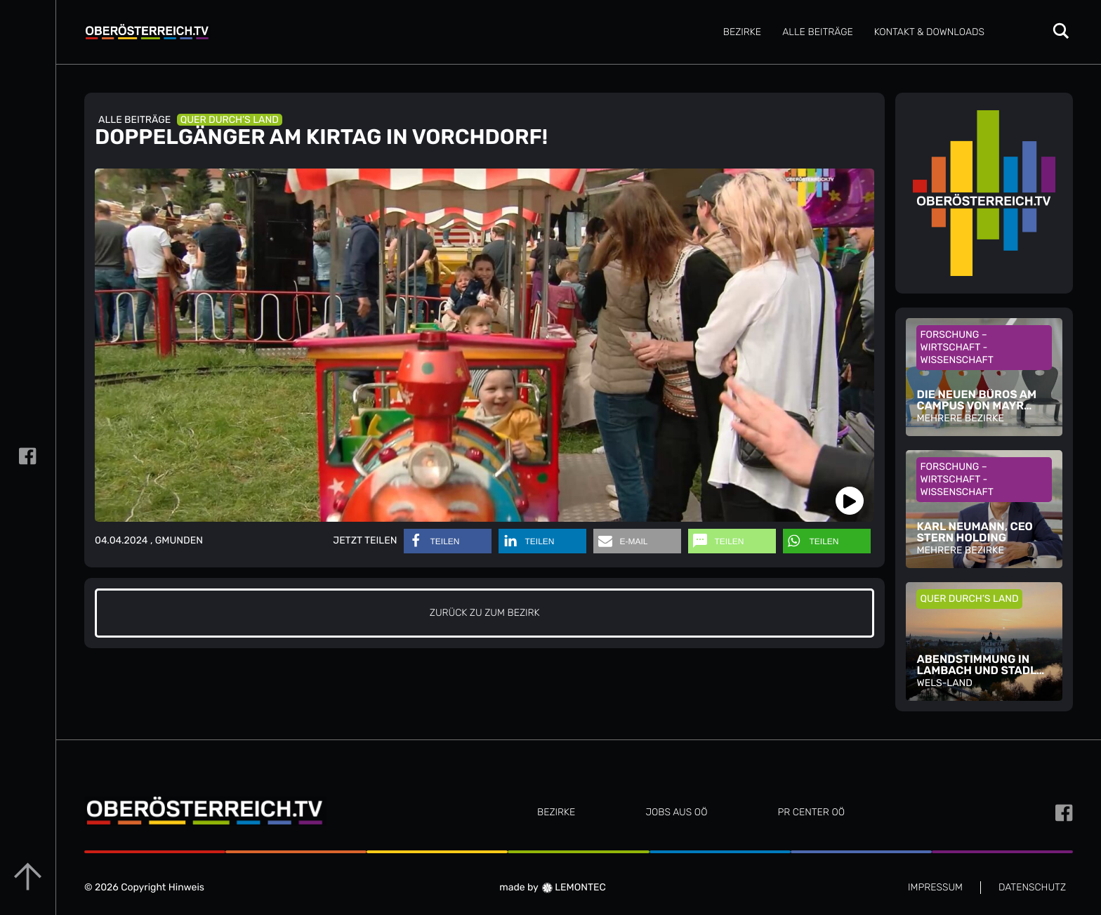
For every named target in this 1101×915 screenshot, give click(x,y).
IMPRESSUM (935, 887)
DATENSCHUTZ (1032, 887)
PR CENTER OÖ (811, 812)
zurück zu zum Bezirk (485, 613)
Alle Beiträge (817, 32)
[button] (448, 541)
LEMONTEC (574, 887)
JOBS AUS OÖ (676, 812)
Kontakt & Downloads (929, 32)
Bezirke (742, 32)
